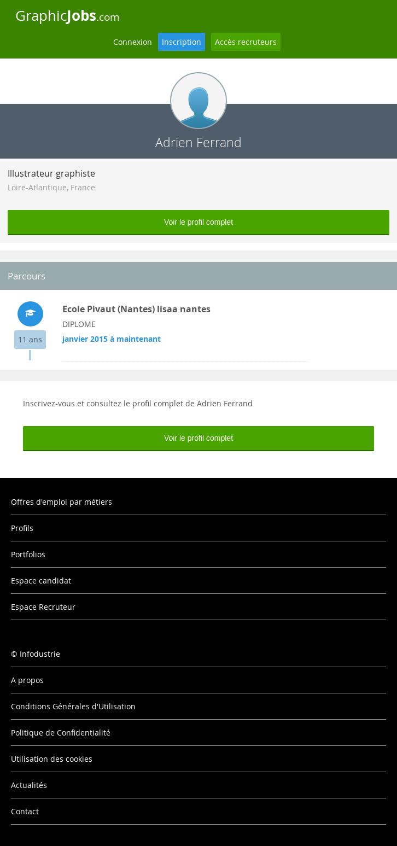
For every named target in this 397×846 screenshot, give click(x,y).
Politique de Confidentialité (60, 732)
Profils (22, 528)
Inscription (181, 42)
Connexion (132, 42)
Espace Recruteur (43, 607)
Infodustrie (40, 654)
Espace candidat (41, 580)
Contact (25, 811)
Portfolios (28, 554)
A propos (27, 680)
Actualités (29, 785)
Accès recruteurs (246, 42)
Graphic (67, 15)
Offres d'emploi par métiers (61, 502)
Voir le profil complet (198, 222)
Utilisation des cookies (51, 759)
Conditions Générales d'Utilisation (73, 706)
